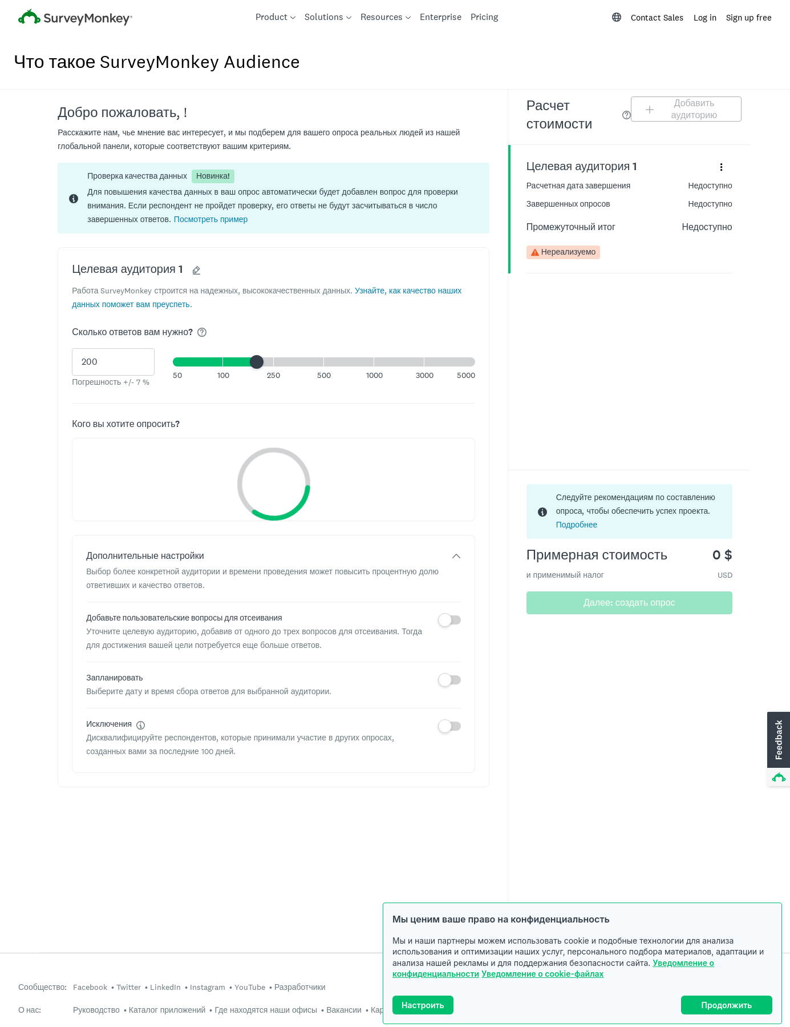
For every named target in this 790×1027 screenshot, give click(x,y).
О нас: (29, 1010)
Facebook (90, 987)
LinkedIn (165, 987)
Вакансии (344, 1010)
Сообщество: (42, 987)
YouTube (249, 987)
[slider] (257, 362)
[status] (273, 198)
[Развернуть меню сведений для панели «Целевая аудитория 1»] (721, 166)
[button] (211, 219)
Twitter (128, 987)
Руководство (96, 1010)
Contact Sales (657, 17)
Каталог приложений (167, 1010)
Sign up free (749, 17)
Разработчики (299, 987)
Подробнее (577, 524)
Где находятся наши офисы (265, 1010)
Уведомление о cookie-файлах (542, 973)
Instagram (207, 987)
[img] (201, 332)
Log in (705, 17)
